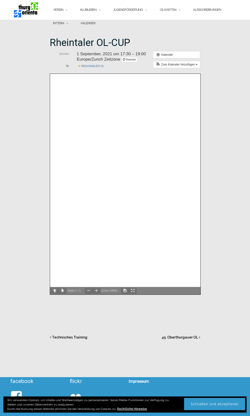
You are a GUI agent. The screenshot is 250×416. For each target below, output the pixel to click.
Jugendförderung (128, 9)
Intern (58, 23)
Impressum (139, 381)
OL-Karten (168, 9)
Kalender (88, 23)
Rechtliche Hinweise (132, 409)
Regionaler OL (91, 66)
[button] (176, 64)
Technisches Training (69, 337)
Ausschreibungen (207, 9)
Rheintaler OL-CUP (90, 42)
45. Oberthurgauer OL (180, 337)
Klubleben (88, 9)
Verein (58, 9)
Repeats (129, 59)
